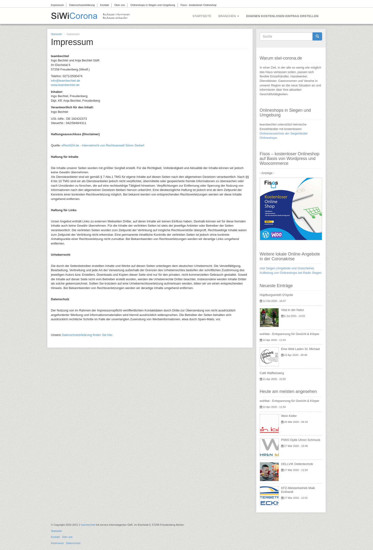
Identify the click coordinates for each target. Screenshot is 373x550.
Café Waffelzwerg (272, 373)
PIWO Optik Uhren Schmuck (300, 440)
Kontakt (104, 5)
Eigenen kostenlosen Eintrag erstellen (282, 16)
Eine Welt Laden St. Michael (300, 349)
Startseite (201, 16)
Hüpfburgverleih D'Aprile (276, 295)
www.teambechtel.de (65, 85)
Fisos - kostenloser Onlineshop (198, 5)
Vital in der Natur (292, 310)
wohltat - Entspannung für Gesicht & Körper (289, 334)
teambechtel (88, 524)
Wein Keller (289, 416)
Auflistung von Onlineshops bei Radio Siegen (291, 273)
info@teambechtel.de (65, 80)
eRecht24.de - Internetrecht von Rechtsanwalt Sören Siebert (103, 145)
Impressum (57, 5)
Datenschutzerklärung (82, 5)
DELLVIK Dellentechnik (297, 464)
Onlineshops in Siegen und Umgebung (152, 5)
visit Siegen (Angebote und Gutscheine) (287, 268)
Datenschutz (73, 543)
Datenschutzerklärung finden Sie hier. (87, 335)
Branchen (228, 16)
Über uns (119, 5)
